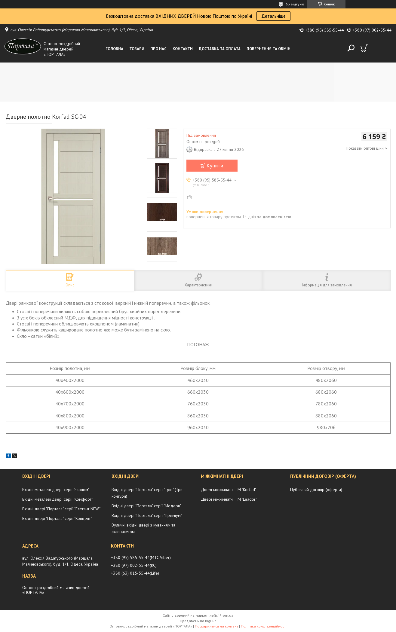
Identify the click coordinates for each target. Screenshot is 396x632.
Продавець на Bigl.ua (198, 620)
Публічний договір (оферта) (316, 489)
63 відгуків (295, 4)
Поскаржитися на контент (216, 626)
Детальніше (273, 16)
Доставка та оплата (220, 48)
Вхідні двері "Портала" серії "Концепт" (57, 518)
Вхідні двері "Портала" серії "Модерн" (146, 505)
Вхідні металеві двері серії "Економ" (55, 489)
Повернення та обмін (268, 48)
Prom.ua (226, 615)
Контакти (183, 48)
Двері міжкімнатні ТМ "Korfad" (228, 489)
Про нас (158, 48)
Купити (215, 165)
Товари (136, 48)
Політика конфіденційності (264, 626)
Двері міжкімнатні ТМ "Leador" (229, 499)
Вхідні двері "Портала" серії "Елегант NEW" (61, 508)
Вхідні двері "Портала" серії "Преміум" (147, 515)
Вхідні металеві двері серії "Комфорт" (57, 499)
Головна (114, 48)
